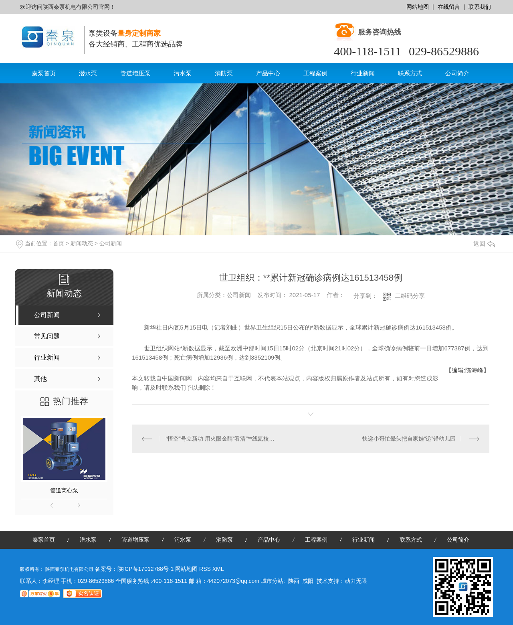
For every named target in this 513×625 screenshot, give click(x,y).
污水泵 (183, 73)
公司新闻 (110, 243)
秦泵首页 (44, 73)
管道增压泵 (135, 73)
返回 (484, 243)
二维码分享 (410, 295)
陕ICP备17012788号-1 (145, 569)
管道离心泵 (64, 490)
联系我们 (480, 7)
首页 (58, 243)
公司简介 (457, 73)
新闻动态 (82, 243)
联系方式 (410, 73)
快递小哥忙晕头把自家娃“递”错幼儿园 (409, 438)
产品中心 (268, 73)
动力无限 (356, 581)
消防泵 (224, 73)
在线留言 (449, 7)
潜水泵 (88, 73)
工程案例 (315, 73)
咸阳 (307, 581)
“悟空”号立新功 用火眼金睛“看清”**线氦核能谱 (221, 438)
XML (218, 569)
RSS (205, 569)
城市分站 (272, 581)
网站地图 (417, 7)
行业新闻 (363, 73)
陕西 (293, 581)
